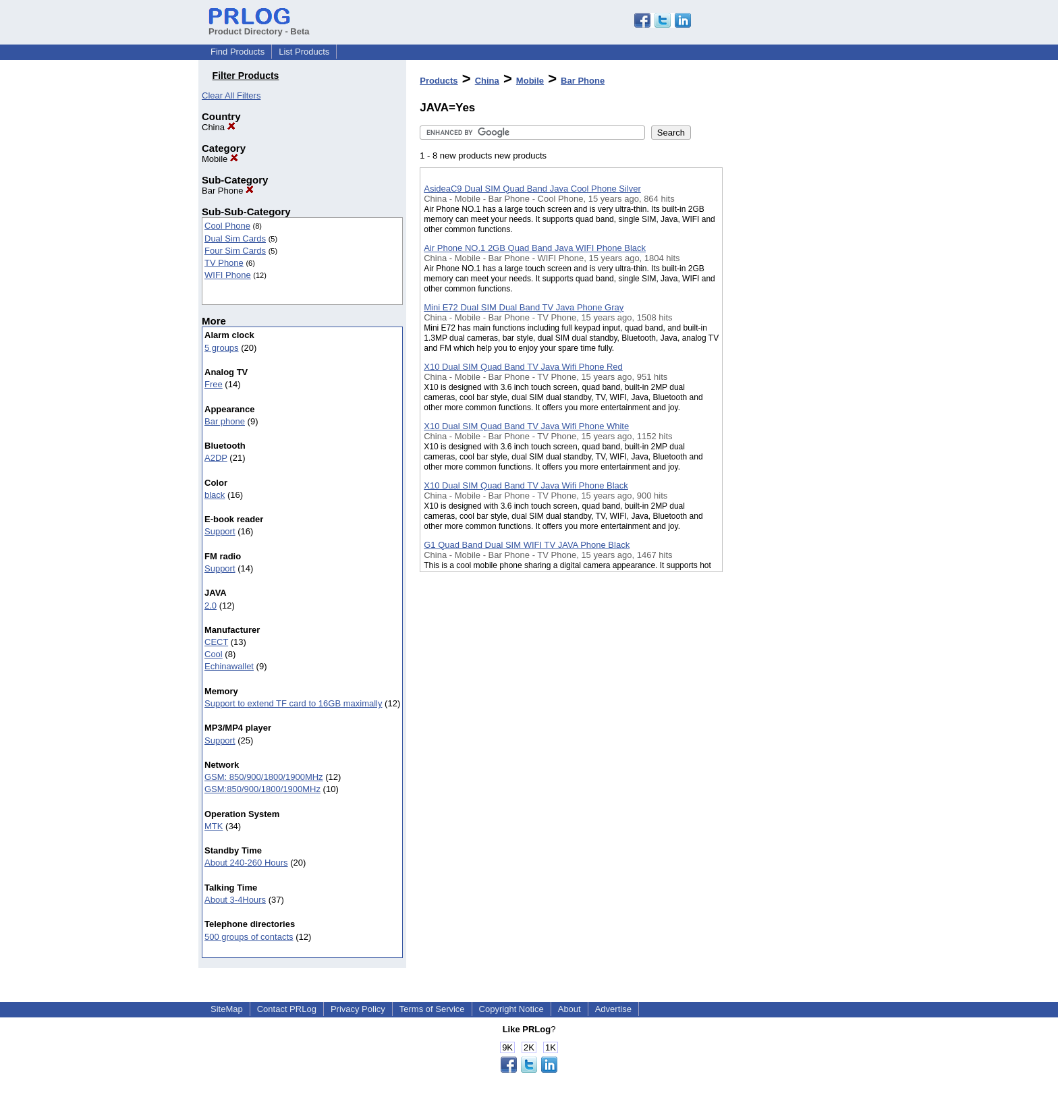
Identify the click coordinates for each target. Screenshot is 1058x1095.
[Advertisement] (790, 350)
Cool (213, 654)
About (569, 1009)
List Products (304, 52)
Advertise (613, 1009)
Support (219, 531)
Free (213, 384)
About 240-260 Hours (246, 863)
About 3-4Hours (235, 900)
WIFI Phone (227, 275)
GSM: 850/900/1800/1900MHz (263, 777)
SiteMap (227, 1009)
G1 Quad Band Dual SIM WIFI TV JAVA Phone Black (527, 545)
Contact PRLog (286, 1009)
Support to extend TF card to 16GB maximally (293, 703)
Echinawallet (229, 666)
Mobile (220, 159)
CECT (216, 642)
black (214, 495)
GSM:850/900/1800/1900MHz (262, 789)
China (218, 127)
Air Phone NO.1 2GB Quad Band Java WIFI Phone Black (535, 248)
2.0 (210, 605)
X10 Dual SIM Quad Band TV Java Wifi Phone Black (526, 485)
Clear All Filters (231, 95)
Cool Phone (227, 226)
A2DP (215, 458)
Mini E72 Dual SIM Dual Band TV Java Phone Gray (523, 307)
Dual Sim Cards (235, 238)
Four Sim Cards (235, 251)
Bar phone (224, 421)
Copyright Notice (511, 1009)
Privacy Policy (358, 1009)
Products (438, 81)
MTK (213, 826)
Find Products (237, 52)
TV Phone (224, 263)
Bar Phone (228, 191)
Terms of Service (432, 1009)
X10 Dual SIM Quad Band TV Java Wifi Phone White (526, 426)
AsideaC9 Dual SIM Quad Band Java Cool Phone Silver (532, 189)
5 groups (221, 348)
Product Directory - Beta (259, 26)
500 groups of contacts (249, 937)
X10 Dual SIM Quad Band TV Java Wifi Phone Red (523, 367)
